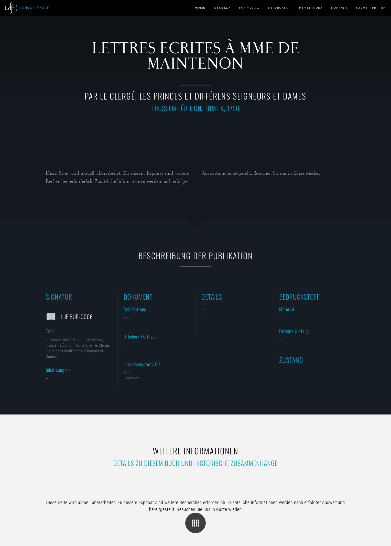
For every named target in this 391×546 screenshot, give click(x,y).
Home (200, 7)
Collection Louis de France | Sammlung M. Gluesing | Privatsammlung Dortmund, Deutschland (27, 8)
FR (374, 7)
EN (383, 7)
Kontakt (339, 7)
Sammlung (249, 7)
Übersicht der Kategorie (195, 523)
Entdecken (278, 7)
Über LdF (222, 7)
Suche (361, 7)
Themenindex (310, 7)
